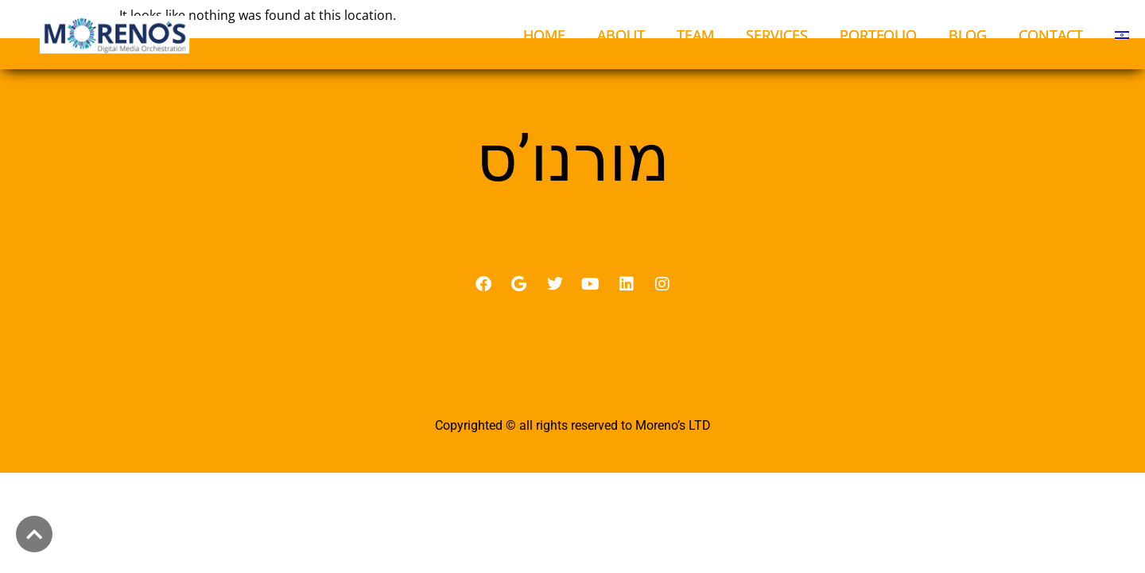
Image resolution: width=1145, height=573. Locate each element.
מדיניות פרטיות (572, 409)
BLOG (968, 35)
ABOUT (621, 35)
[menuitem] (1122, 35)
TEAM (695, 35)
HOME (544, 35)
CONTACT (1051, 35)
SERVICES (777, 35)
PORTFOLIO (878, 35)
